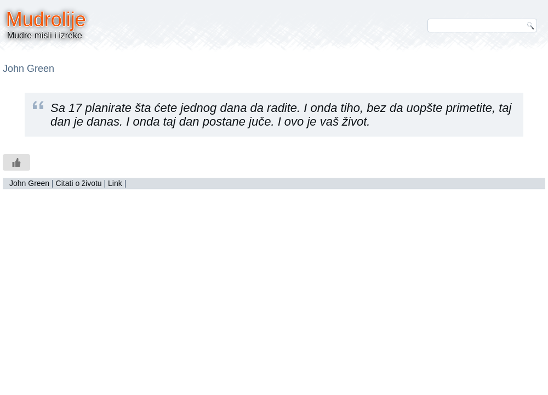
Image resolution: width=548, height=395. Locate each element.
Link (115, 183)
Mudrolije (46, 19)
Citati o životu (79, 183)
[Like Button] (16, 162)
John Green (29, 183)
